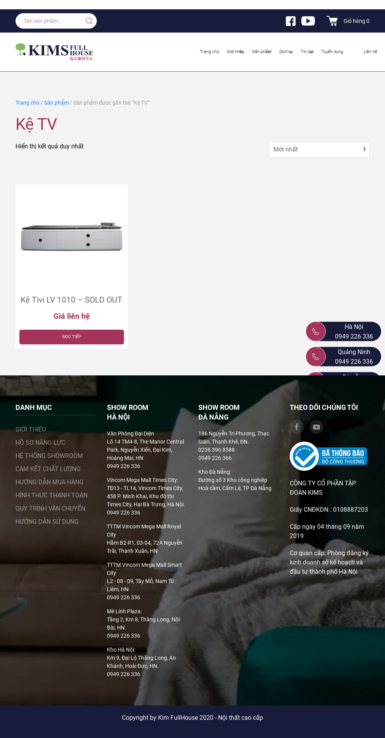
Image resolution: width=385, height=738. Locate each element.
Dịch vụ (286, 52)
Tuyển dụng (332, 51)
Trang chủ (209, 51)
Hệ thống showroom (49, 455)
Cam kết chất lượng (48, 469)
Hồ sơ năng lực (40, 442)
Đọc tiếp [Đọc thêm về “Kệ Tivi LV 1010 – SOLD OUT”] (71, 336)
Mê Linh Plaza (124, 611)
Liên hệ (370, 51)
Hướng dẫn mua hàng (49, 482)
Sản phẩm (262, 52)
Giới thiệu (236, 52)
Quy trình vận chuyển (50, 508)
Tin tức (308, 52)
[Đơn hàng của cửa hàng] (319, 149)
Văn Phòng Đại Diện (130, 433)
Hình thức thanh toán (51, 495)
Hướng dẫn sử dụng (47, 521)
